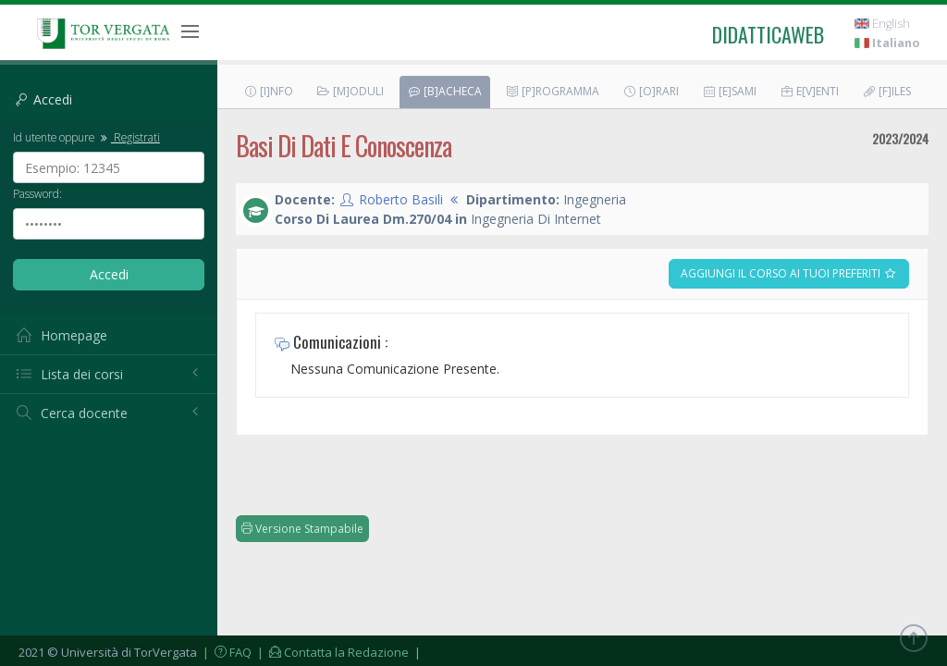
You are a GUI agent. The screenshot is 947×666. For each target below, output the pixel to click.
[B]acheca (444, 91)
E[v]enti (809, 91)
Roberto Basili (401, 199)
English (882, 23)
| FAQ (226, 652)
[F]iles (886, 91)
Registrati (128, 137)
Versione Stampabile (302, 528)
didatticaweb (768, 34)
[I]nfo (268, 91)
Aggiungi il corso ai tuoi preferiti (789, 273)
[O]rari (650, 91)
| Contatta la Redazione (331, 652)
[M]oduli (350, 91)
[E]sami (729, 91)
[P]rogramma (552, 91)
